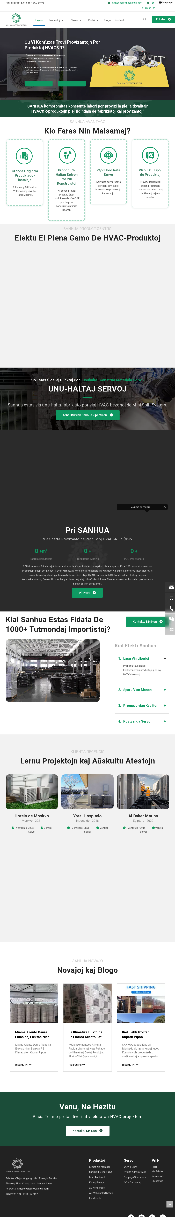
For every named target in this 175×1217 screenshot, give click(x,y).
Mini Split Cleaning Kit (100, 1172)
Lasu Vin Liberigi (133, 658)
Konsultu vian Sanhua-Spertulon (87, 415)
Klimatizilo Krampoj (99, 1167)
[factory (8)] (53, 670)
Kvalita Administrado (135, 1172)
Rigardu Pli (23, 1064)
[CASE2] (87, 791)
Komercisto (158, 1176)
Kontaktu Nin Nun (148, 621)
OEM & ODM (130, 1167)
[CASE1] (32, 791)
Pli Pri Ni (87, 592)
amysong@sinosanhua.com (127, 2)
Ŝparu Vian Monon (135, 689)
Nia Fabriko (158, 1171)
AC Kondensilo (97, 1187)
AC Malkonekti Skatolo (101, 1193)
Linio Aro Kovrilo (97, 1177)
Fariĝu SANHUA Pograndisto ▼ (71, 83)
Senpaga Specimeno (135, 1177)
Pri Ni (154, 1166)
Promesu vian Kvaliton (138, 705)
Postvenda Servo (134, 721)
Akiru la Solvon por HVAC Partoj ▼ (38, 83)
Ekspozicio (157, 1181)
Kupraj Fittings (96, 1182)
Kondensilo (95, 1198)
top (169, 1204)
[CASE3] (143, 791)
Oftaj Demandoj (132, 1182)
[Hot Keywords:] (144, 19)
